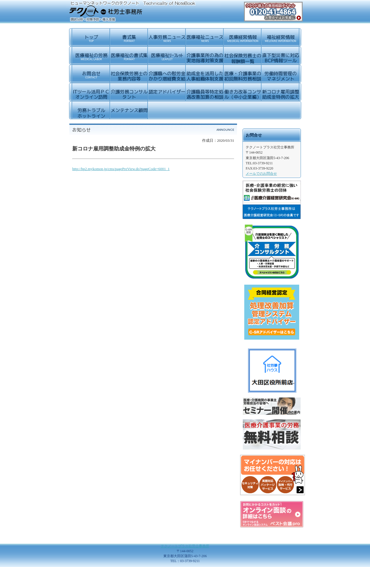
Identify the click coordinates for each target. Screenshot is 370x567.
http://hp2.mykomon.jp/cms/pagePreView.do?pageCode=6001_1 (121, 169)
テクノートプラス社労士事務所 (185, 546)
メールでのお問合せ (261, 174)
